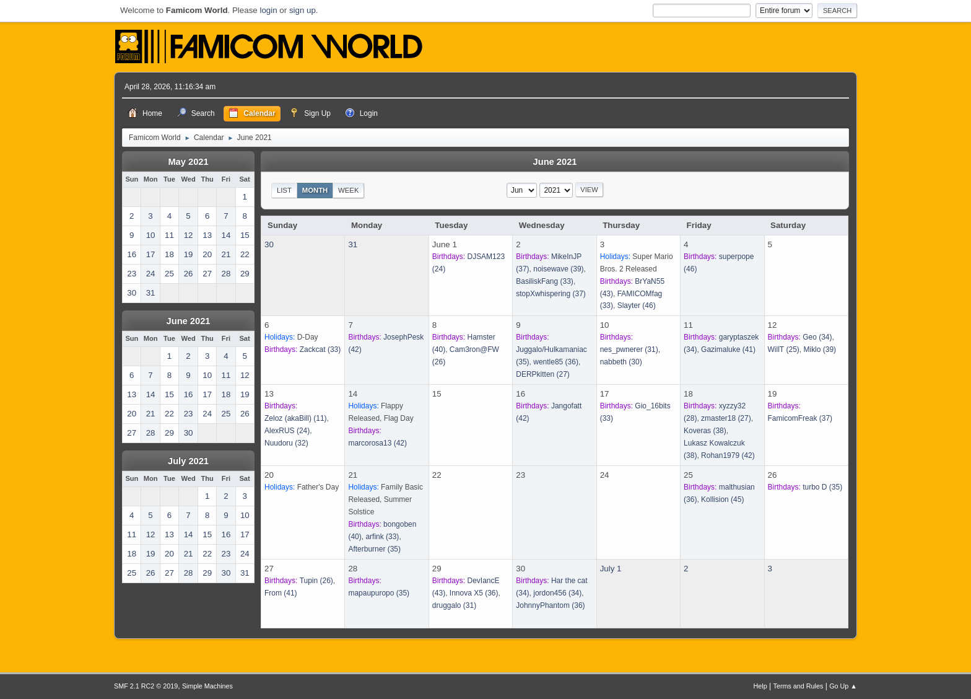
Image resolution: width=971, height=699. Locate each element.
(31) (629, 349)
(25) (783, 349)
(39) (558, 269)
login (268, 10)
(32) (286, 443)
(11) (295, 418)
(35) (374, 549)
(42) (377, 443)
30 (269, 244)
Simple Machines (207, 686)
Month (315, 190)
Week (348, 190)
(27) (543, 374)
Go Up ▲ (843, 686)
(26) (316, 580)
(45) (722, 499)
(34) (817, 337)
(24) (287, 430)
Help (760, 686)
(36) (555, 362)
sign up (302, 10)
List (284, 190)
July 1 (611, 568)
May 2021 (188, 162)
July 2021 (188, 461)
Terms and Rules (798, 686)
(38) (705, 430)
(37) (551, 293)
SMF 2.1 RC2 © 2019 (146, 686)
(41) (728, 349)
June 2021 (189, 321)
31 (352, 244)
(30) (621, 362)
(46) (636, 305)
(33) (544, 281)
